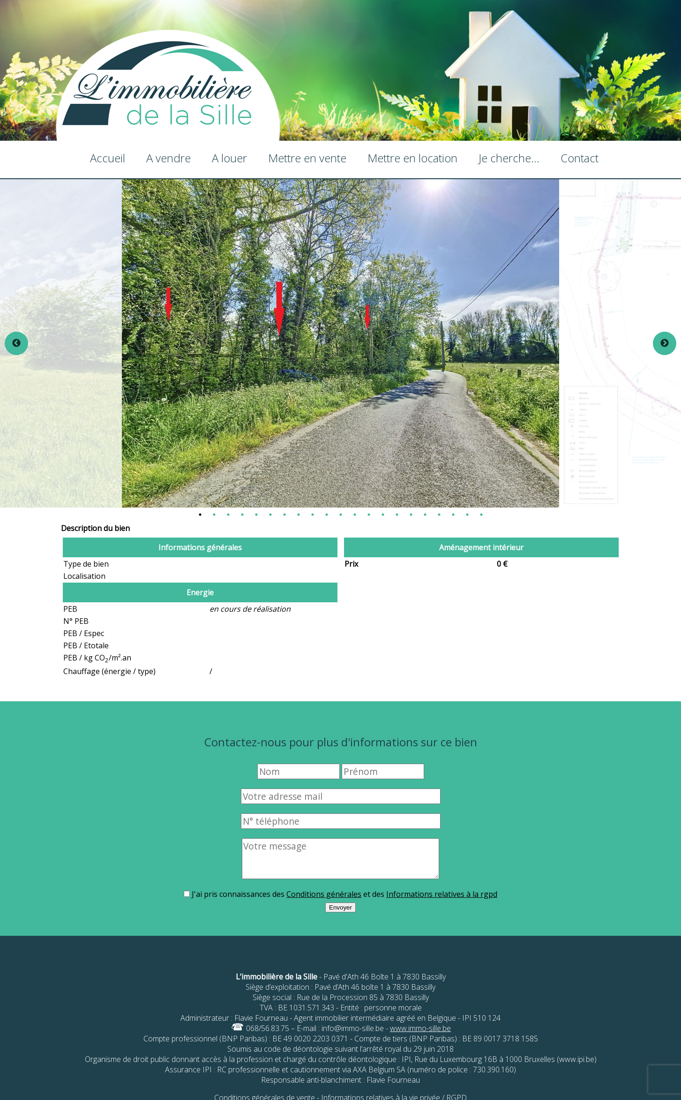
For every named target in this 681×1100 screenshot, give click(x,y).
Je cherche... (509, 158)
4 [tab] (242, 514)
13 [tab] (369, 514)
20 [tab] (467, 514)
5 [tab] (256, 514)
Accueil (107, 158)
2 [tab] (214, 514)
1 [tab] (200, 514)
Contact (580, 158)
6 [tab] (270, 514)
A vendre (168, 158)
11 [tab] (340, 514)
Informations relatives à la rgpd (441, 894)
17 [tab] (425, 514)
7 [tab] (284, 514)
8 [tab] (298, 514)
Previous (16, 343)
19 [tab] (453, 514)
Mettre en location (412, 158)
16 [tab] (411, 514)
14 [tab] (383, 514)
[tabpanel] (340, 343)
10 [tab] (326, 514)
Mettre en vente (307, 158)
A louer (229, 158)
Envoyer (340, 907)
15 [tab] (397, 514)
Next (664, 343)
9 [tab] (312, 514)
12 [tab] (354, 514)
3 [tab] (228, 514)
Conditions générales (323, 894)
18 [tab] (439, 514)
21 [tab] (481, 514)
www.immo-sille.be (420, 1028)
